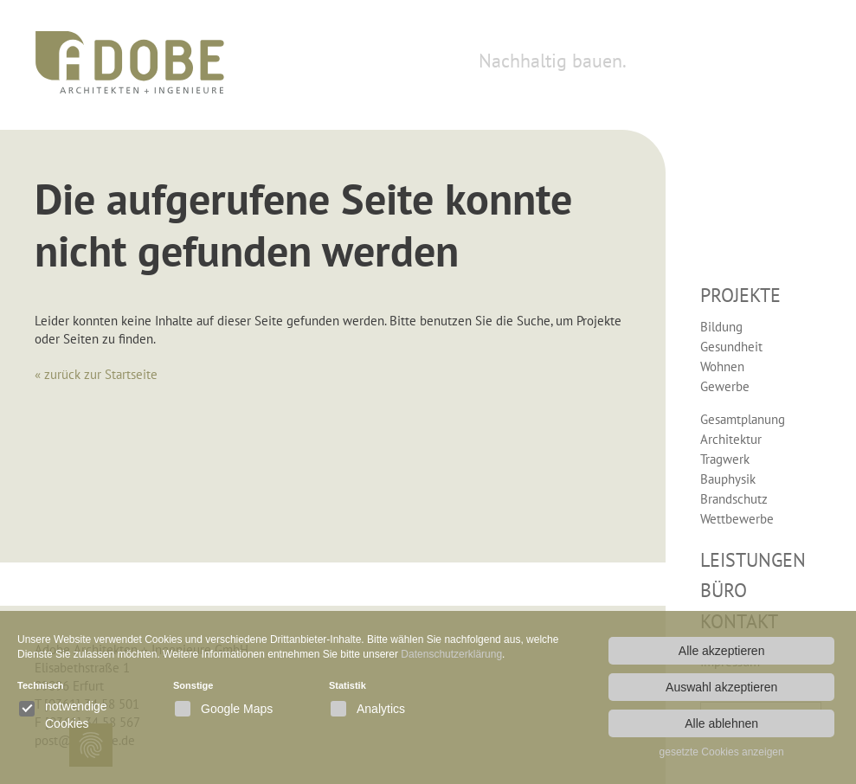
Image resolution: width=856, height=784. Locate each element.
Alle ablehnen (721, 723)
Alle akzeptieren (722, 651)
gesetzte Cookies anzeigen (722, 752)
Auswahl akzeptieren (721, 687)
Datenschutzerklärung (451, 654)
